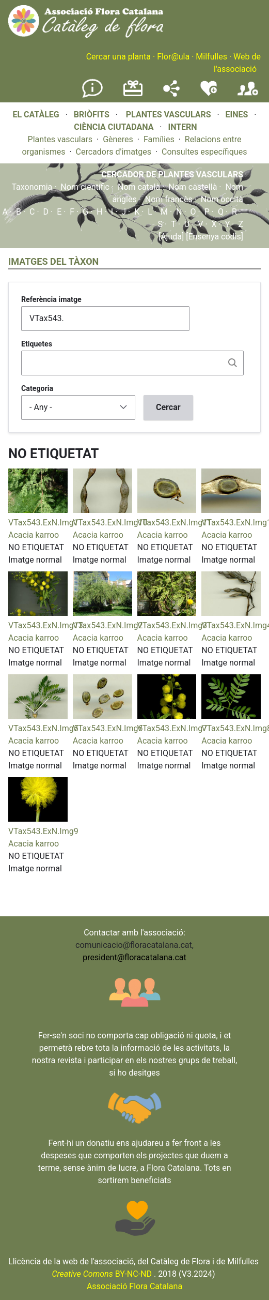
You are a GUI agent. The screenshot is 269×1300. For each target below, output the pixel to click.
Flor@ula (173, 57)
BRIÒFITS (93, 114)
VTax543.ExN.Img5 (43, 728)
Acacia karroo (33, 535)
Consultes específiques (204, 152)
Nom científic (84, 187)
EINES (237, 114)
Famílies (159, 139)
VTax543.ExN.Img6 (108, 728)
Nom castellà (192, 187)
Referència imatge (51, 299)
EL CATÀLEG (35, 114)
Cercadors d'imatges (113, 152)
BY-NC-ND (102, 1274)
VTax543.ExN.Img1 (43, 522)
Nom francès (169, 199)
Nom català (139, 187)
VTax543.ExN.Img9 (43, 831)
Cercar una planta (118, 57)
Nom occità (222, 199)
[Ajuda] (171, 236)
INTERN (182, 127)
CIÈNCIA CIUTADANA (113, 127)
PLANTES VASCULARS (168, 114)
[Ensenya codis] (213, 236)
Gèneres (118, 139)
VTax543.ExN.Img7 (172, 728)
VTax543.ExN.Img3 (172, 625)
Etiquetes (36, 344)
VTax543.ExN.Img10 (110, 522)
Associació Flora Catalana (134, 1286)
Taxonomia (31, 187)
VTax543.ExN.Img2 (108, 625)
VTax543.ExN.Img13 (45, 625)
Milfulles (211, 57)
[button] (38, 510)
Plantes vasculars (60, 139)
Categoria (37, 388)
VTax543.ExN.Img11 (174, 522)
